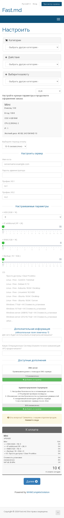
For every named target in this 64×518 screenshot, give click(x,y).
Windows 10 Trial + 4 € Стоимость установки (24, 309)
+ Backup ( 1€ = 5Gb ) (11, 256)
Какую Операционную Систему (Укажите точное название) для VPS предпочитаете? (31, 347)
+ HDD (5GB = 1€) (9, 212)
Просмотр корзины (51, 4)
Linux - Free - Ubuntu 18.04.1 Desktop (20, 296)
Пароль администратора (13, 170)
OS (3, 272)
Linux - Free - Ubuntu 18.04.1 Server (20, 300)
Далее (32, 481)
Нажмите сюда (32, 420)
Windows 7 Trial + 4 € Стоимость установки (23, 304)
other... (7, 321)
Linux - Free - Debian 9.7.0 (15, 284)
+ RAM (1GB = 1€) (9, 239)
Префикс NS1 (8, 181)
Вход (35, 4)
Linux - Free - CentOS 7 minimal (18, 280)
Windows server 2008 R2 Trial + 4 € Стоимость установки (29, 313)
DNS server (31, 368)
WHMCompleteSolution (38, 492)
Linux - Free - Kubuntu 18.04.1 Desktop (21, 288)
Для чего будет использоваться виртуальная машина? (27, 334)
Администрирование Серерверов (31, 387)
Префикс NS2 (8, 192)
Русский (26, 4)
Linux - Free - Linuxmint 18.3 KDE (18, 292)
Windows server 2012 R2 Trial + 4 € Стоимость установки (29, 317)
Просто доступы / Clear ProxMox (18, 276)
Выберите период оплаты (14, 141)
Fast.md (12, 10)
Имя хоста (6, 159)
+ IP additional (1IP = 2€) (12, 223)
